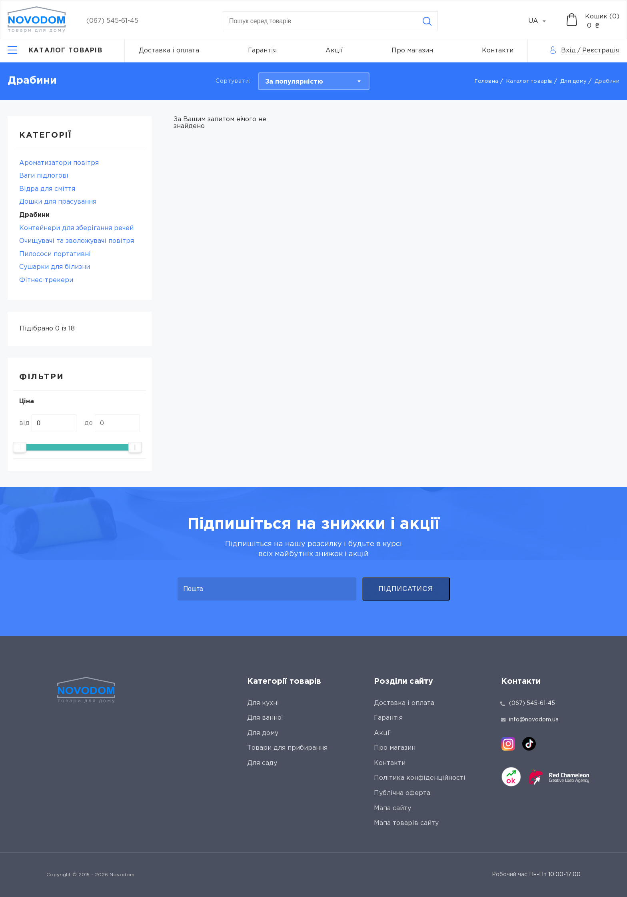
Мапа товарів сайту (406, 823)
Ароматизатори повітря (59, 163)
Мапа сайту (392, 808)
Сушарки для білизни (54, 267)
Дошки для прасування (57, 202)
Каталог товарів (529, 81)
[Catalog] (55, 51)
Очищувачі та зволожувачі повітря (76, 241)
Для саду (262, 763)
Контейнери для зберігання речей (76, 228)
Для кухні (263, 703)
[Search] (427, 21)
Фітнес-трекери (46, 280)
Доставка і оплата (169, 51)
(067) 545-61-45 (112, 21)
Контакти (497, 51)
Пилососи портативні (55, 254)
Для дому (573, 81)
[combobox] (541, 21)
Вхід (568, 51)
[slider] (19, 447)
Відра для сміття (47, 189)
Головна (486, 81)
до (88, 423)
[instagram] (508, 744)
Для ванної (265, 718)
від (24, 423)
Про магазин (412, 51)
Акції (334, 51)
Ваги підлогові (43, 176)
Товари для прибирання (287, 748)
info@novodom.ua (530, 719)
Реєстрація (600, 51)
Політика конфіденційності (419, 778)
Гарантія (262, 51)
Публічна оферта (402, 793)
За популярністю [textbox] (294, 82)
